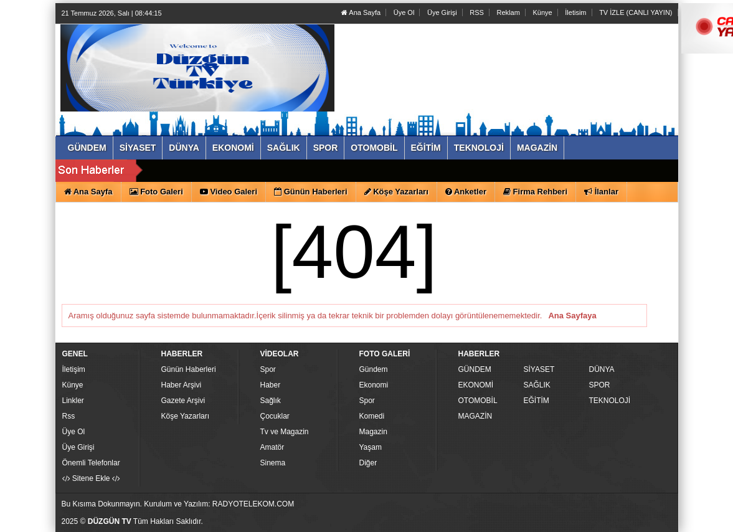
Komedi (372, 416)
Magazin (373, 431)
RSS (477, 12)
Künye (542, 12)
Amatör (272, 447)
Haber (270, 385)
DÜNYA (602, 369)
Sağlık (270, 400)
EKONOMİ (476, 385)
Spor (268, 369)
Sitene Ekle (91, 478)
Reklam (508, 12)
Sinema (273, 462)
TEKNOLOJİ (610, 400)
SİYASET (539, 369)
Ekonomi (374, 385)
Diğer (368, 462)
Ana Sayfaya (572, 315)
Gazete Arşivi (183, 400)
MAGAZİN (475, 416)
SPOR (599, 385)
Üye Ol (404, 12)
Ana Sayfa (361, 12)
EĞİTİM (536, 400)
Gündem (373, 369)
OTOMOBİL (478, 400)
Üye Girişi (442, 12)
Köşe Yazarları (185, 416)
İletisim (575, 12)
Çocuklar (275, 416)
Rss (68, 416)
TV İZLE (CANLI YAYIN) (635, 12)
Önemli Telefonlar (91, 462)
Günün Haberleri (188, 369)
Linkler (73, 400)
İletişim (73, 369)
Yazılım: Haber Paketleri (601, 522)
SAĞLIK (537, 385)
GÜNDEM (474, 369)
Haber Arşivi (181, 385)
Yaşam (370, 447)
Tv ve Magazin (284, 431)
